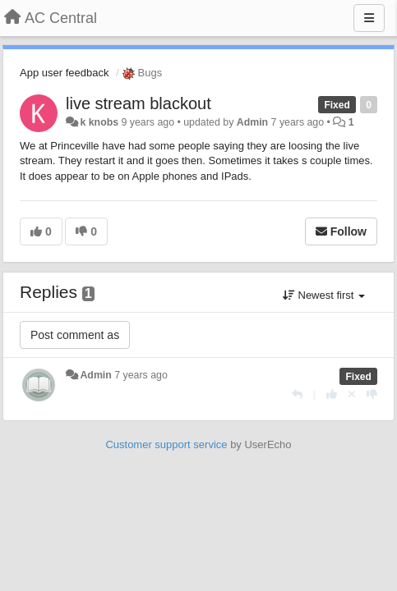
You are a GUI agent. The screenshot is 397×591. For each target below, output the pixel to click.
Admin (252, 122)
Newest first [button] (324, 295)
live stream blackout (138, 103)
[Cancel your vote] (352, 394)
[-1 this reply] (372, 394)
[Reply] (297, 394)
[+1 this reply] (331, 394)
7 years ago (141, 375)
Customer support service (166, 444)
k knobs (99, 122)
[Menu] (369, 18)
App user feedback (64, 72)
